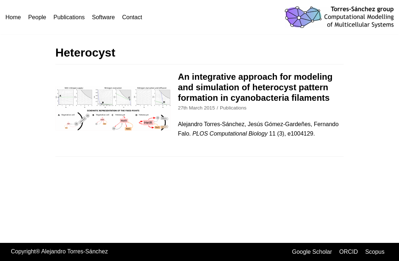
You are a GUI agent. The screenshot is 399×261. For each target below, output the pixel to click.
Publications (69, 17)
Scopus (375, 252)
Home (13, 17)
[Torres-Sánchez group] (339, 17)
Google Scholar (312, 252)
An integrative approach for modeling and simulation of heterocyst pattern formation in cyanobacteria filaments (255, 87)
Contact (132, 17)
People (37, 17)
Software (103, 17)
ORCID (348, 252)
